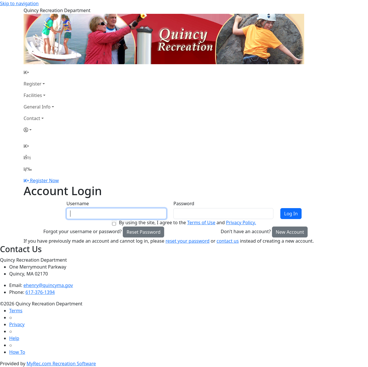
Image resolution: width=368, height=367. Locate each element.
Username (77, 203)
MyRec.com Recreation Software (61, 363)
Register (32, 84)
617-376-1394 (40, 292)
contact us (227, 241)
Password (183, 203)
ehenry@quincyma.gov (48, 285)
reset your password (188, 241)
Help (14, 338)
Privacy (16, 324)
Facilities (33, 95)
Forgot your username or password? (82, 231)
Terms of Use (201, 222)
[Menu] (28, 169)
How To (17, 352)
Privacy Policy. (241, 222)
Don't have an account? (246, 231)
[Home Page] (39, 72)
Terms (15, 310)
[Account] (39, 130)
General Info (37, 107)
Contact (32, 118)
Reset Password (143, 232)
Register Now (44, 180)
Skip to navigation (19, 3)
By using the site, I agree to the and (187, 222)
